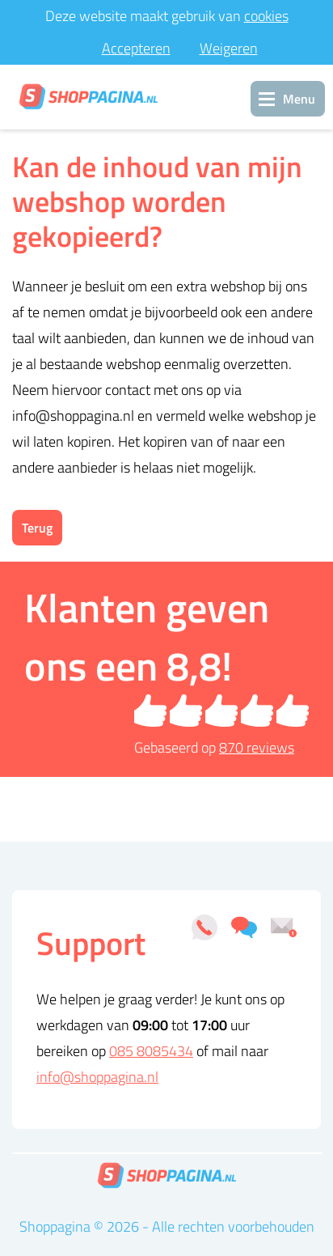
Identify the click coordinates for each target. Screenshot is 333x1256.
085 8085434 (151, 1051)
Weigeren (229, 48)
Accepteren (136, 48)
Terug (37, 527)
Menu (299, 98)
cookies (266, 16)
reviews (256, 747)
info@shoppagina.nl (97, 1077)
